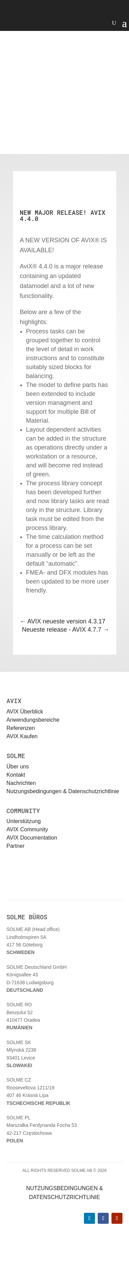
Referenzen (21, 728)
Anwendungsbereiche (33, 720)
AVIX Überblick (25, 711)
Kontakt (16, 775)
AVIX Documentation (32, 838)
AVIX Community (27, 829)
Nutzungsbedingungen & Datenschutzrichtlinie (63, 791)
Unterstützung (24, 821)
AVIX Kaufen (22, 736)
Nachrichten (21, 783)
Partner (15, 846)
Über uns (18, 766)
